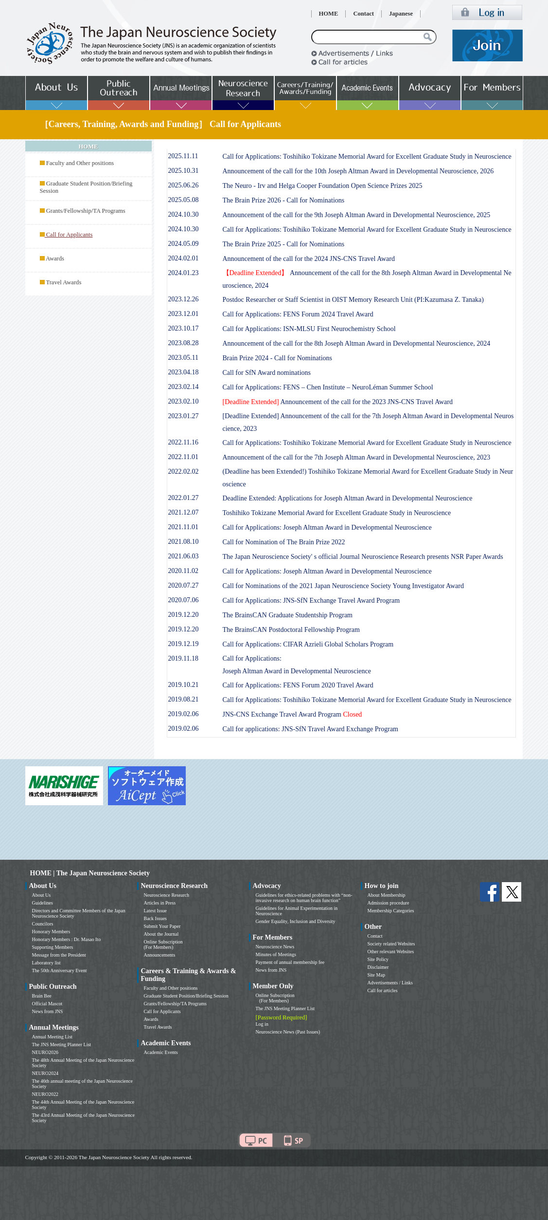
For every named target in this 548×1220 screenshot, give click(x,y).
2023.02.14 (183, 386)
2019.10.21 (183, 684)
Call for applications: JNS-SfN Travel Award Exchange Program (311, 729)
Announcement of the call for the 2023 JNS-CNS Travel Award (338, 402)
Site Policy (378, 959)
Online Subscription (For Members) (163, 944)
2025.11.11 (183, 156)
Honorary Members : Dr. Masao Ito (66, 939)
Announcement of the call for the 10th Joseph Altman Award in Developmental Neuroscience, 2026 (358, 171)
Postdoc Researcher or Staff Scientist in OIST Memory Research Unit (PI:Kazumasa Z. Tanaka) (353, 299)
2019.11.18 (183, 658)
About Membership (387, 895)
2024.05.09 (183, 243)
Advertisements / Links (390, 982)
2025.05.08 (183, 199)
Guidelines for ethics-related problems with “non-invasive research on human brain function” (304, 897)
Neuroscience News (275, 946)
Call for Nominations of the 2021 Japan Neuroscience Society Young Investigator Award (343, 586)
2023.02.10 (183, 401)
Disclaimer (378, 967)
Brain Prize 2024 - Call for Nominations (278, 358)
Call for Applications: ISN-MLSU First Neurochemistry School (309, 329)
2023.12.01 (183, 313)
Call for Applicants (162, 1011)
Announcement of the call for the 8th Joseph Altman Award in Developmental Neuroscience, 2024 (357, 343)
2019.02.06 (183, 714)
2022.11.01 (183, 457)
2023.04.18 (183, 372)
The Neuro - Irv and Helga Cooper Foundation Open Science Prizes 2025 (323, 185)
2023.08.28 (183, 343)
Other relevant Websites (391, 951)
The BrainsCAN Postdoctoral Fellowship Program (291, 629)
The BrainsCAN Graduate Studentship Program (288, 615)
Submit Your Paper (162, 926)
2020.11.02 (183, 570)
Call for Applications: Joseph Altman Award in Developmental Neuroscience (327, 527)
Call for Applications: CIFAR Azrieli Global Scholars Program (308, 644)
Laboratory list (46, 962)
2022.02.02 (183, 471)
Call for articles (383, 990)
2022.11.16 (183, 442)
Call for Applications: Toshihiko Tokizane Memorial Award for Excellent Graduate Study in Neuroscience (367, 156)
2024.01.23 (183, 273)
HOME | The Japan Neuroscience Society (90, 873)
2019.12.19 (183, 643)
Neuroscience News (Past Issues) (288, 1032)
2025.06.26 (183, 185)
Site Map (376, 975)
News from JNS (47, 1011)
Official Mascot (47, 1003)
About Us (41, 895)
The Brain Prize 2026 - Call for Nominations (284, 200)
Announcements (160, 955)
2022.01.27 (183, 497)
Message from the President (59, 955)
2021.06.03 (183, 556)
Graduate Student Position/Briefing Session (186, 995)
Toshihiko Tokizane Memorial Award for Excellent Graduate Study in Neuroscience (337, 513)
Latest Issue (155, 910)
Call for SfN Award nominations (267, 372)
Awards (55, 258)
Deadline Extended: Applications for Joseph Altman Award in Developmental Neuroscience (348, 498)
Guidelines (42, 903)
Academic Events (161, 1052)
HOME (328, 13)
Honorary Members (51, 931)
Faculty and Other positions (80, 163)
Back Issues (155, 918)
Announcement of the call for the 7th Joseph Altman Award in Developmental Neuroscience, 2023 (357, 457)
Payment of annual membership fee (290, 962)
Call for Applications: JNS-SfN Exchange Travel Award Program (311, 600)
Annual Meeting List (52, 1036)
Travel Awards (63, 282)
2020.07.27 (183, 585)
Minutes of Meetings (276, 954)
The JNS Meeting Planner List (61, 1044)
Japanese (401, 13)
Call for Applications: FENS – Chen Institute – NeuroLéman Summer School (328, 387)
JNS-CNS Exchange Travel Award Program (292, 714)
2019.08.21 (183, 699)
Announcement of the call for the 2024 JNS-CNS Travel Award (309, 258)
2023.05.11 (183, 357)
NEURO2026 (45, 1052)
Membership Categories (391, 910)
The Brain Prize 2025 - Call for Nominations (284, 244)
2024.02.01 (183, 258)
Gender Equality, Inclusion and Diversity (296, 921)
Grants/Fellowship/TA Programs (85, 210)
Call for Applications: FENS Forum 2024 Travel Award (298, 314)
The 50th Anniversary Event (59, 970)
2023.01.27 (183, 416)
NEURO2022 (45, 1094)
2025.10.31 (183, 170)
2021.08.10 (183, 541)
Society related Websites (391, 943)
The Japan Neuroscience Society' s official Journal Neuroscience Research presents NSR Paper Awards (363, 556)
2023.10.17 (183, 328)
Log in (262, 1024)
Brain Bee (42, 995)
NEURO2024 (45, 1073)
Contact (363, 13)
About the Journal (161, 934)
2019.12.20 (183, 614)
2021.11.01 (183, 527)
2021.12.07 (183, 512)
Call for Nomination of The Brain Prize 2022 (284, 542)
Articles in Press (160, 903)
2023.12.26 (183, 299)
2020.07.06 (183, 600)
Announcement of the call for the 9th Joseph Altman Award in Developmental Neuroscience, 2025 (357, 215)
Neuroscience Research (167, 895)
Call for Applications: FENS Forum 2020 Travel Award (298, 685)
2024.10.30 (183, 214)
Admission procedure (388, 903)
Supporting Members (52, 947)
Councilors (42, 923)
